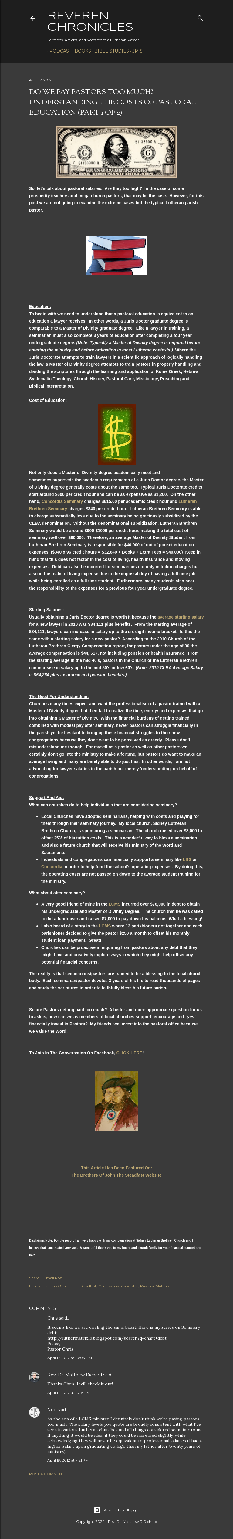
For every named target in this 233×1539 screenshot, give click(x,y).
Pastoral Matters (154, 1286)
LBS (187, 859)
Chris (52, 1318)
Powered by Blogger (116, 1510)
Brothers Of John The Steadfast (69, 1286)
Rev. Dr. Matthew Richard (74, 1375)
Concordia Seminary (62, 501)
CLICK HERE (129, 1052)
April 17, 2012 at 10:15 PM (68, 1392)
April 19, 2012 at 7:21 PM (68, 1460)
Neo (51, 1409)
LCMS (115, 904)
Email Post (53, 1278)
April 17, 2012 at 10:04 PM (69, 1357)
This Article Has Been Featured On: (116, 1167)
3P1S (135, 51)
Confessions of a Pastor (118, 1286)
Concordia (51, 866)
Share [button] (34, 1278)
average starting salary (180, 617)
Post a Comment (46, 1474)
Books (81, 51)
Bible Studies (109, 51)
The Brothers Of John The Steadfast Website (117, 1175)
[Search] (200, 17)
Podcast (58, 51)
